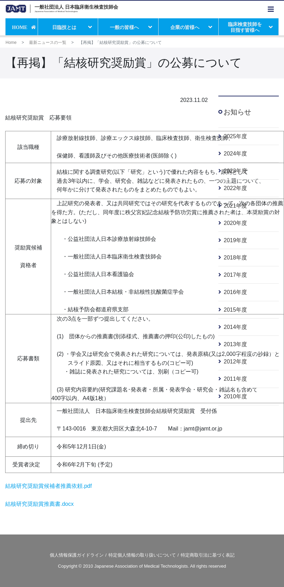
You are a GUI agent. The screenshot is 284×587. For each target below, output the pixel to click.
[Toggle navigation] (270, 9)
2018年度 (235, 258)
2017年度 (235, 275)
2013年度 (235, 344)
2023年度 (235, 171)
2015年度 (235, 310)
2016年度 (235, 292)
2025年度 (235, 136)
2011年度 (235, 379)
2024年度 (235, 154)
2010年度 (235, 396)
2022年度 (235, 188)
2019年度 (235, 240)
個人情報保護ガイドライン (77, 555)
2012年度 (235, 361)
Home (11, 42)
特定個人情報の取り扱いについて (142, 555)
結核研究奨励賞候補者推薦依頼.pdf (48, 486)
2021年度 (235, 206)
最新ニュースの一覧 (47, 42)
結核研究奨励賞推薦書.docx (39, 504)
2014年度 (235, 327)
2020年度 (235, 223)
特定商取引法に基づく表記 (208, 555)
